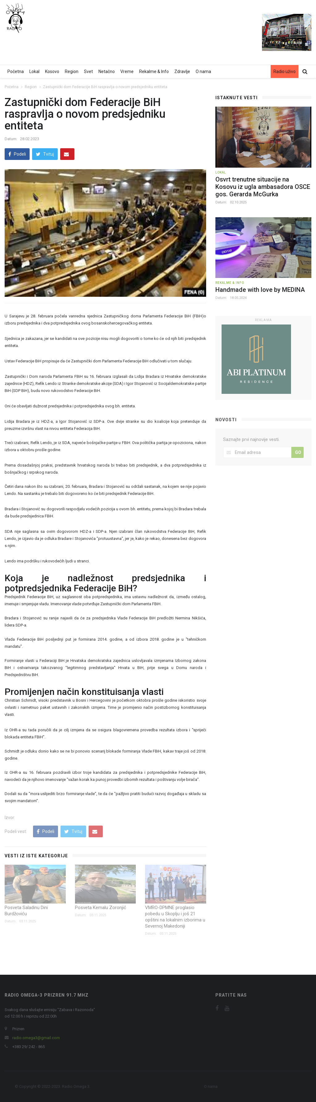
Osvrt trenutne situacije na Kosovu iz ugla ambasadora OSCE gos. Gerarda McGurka (262, 187)
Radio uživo (284, 71)
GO (298, 452)
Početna (15, 71)
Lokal (34, 71)
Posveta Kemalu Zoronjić (100, 907)
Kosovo (52, 71)
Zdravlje (182, 71)
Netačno (106, 71)
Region (71, 71)
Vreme (127, 71)
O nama (203, 71)
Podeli (17, 154)
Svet (88, 71)
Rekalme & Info (154, 71)
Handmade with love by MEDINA (260, 289)
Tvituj (45, 154)
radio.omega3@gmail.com (36, 1037)
